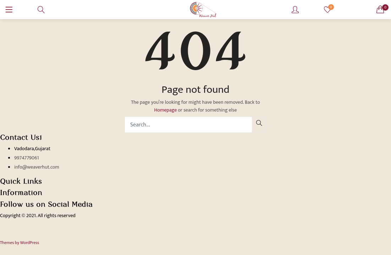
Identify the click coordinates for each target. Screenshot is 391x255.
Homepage (165, 110)
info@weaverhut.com (36, 167)
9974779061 (26, 158)
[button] (380, 9)
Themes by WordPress (19, 242)
